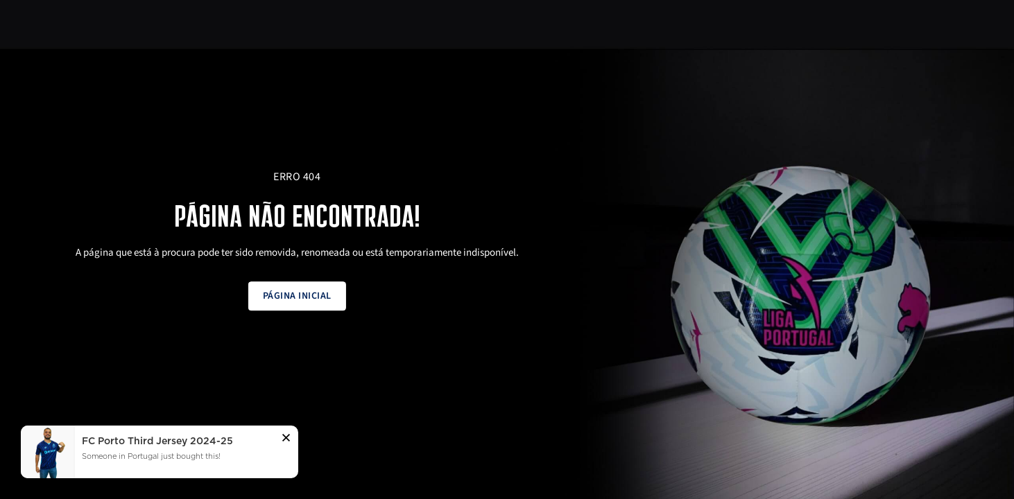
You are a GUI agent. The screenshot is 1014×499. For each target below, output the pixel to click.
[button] (286, 439)
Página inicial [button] (297, 296)
